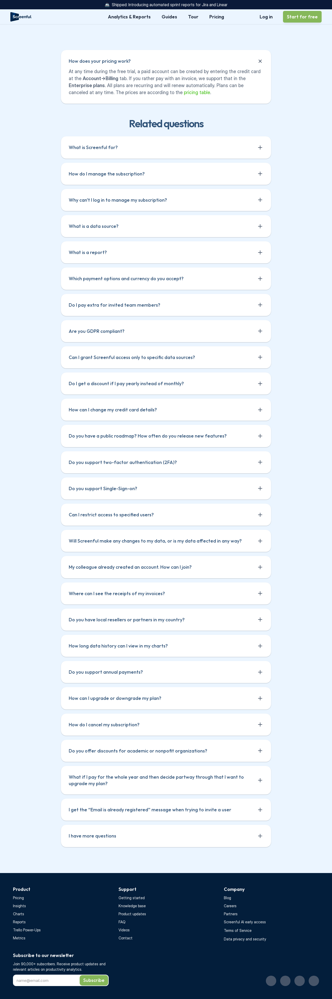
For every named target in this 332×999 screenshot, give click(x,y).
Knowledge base (132, 906)
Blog (227, 898)
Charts (18, 914)
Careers (230, 906)
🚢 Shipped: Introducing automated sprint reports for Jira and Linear (166, 4)
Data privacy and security (245, 939)
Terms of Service (238, 930)
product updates (85, 964)
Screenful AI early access (245, 922)
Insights (19, 906)
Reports (19, 922)
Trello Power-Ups (27, 930)
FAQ (122, 922)
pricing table (197, 92)
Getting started (132, 898)
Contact (126, 938)
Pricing (18, 898)
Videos (124, 930)
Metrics (19, 938)
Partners (231, 914)
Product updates (132, 914)
